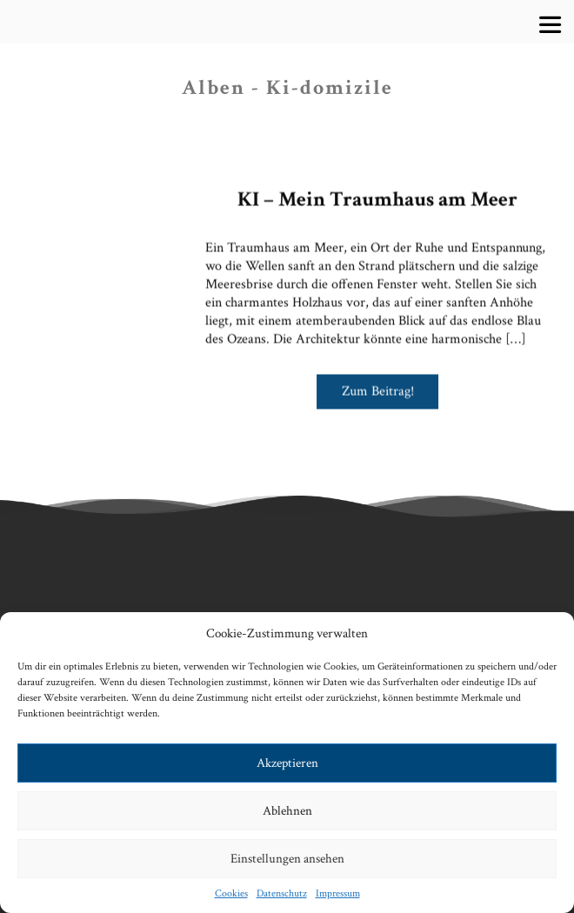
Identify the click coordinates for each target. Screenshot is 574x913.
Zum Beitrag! (378, 386)
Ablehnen (287, 811)
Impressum (338, 893)
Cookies (231, 893)
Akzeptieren (287, 763)
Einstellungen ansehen (287, 858)
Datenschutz (282, 893)
